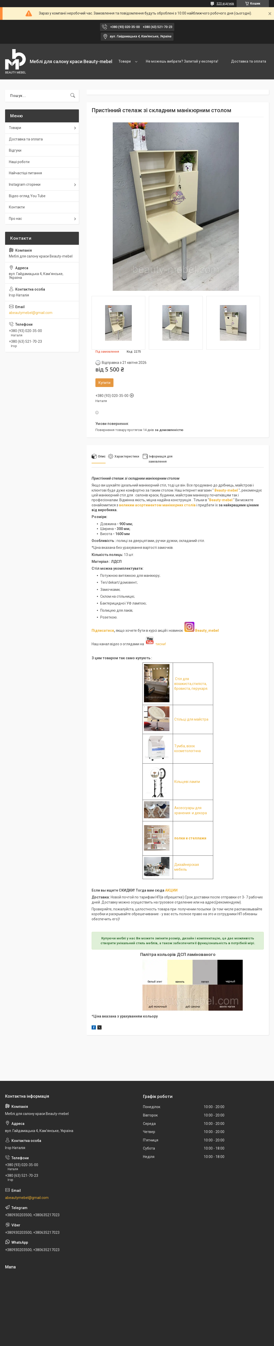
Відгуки (15, 150)
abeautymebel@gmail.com (30, 313)
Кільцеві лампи (187, 782)
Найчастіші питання (25, 173)
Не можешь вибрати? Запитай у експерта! (182, 61)
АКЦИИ (171, 890)
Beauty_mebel (207, 630)
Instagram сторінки (24, 184)
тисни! (155, 644)
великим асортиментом (140, 505)
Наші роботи (19, 162)
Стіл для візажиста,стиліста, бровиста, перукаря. (191, 684)
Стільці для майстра (191, 719)
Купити (104, 383)
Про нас (15, 219)
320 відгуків (225, 3)
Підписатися (103, 630)
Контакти (17, 207)
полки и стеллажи (190, 838)
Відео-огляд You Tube (27, 196)
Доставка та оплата (248, 61)
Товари (125, 61)
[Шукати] (73, 96)
